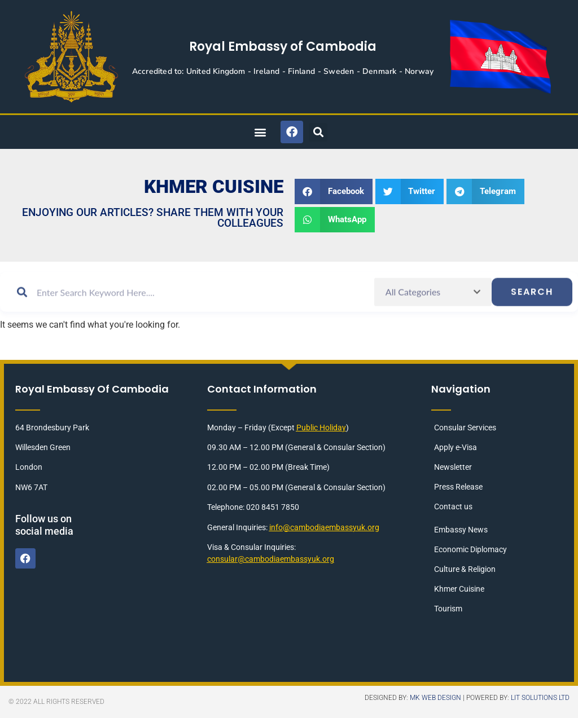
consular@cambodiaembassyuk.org (270, 558)
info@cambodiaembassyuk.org (324, 527)
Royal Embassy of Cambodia (282, 46)
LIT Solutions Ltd (540, 698)
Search (532, 302)
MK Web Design (435, 698)
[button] (260, 132)
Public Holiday (321, 427)
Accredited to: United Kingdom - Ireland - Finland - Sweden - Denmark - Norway (283, 71)
